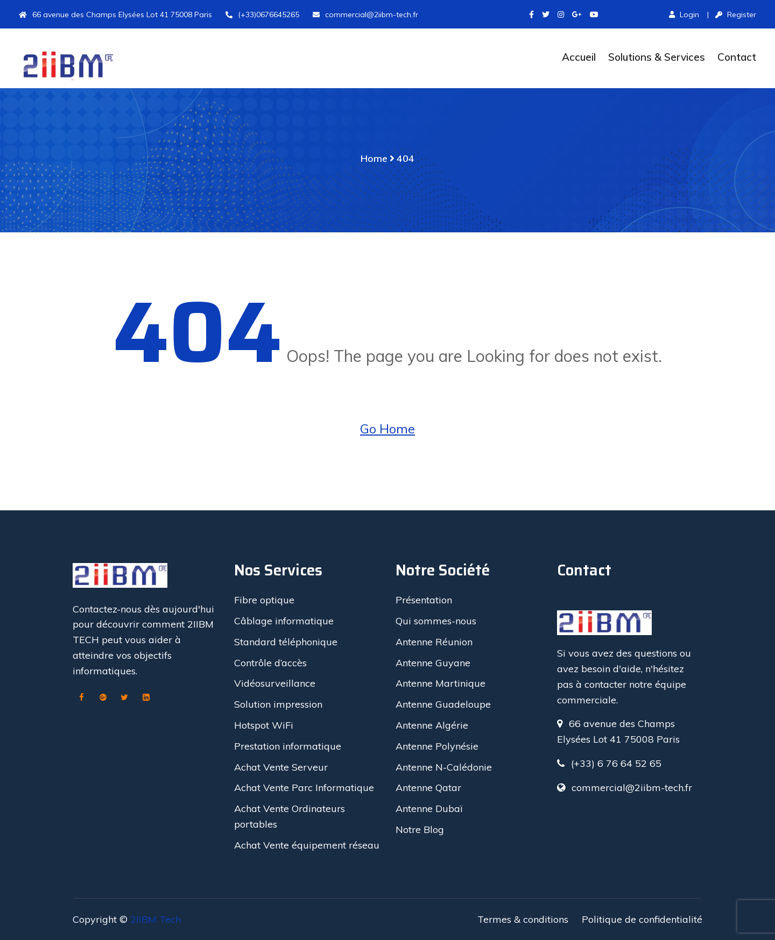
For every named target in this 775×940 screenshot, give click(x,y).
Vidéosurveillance (274, 683)
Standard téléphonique (285, 642)
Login (684, 14)
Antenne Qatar (428, 787)
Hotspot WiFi (263, 725)
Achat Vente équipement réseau (306, 845)
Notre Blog (420, 829)
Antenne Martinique (440, 683)
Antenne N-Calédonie (444, 767)
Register (735, 14)
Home (374, 158)
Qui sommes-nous (436, 621)
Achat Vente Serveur (281, 767)
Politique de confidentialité (642, 919)
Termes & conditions (522, 919)
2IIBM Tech (155, 919)
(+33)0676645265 (262, 14)
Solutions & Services (656, 57)
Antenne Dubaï (429, 808)
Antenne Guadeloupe (443, 704)
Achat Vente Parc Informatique (304, 787)
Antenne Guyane (433, 663)
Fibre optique (264, 600)
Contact (736, 57)
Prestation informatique (287, 746)
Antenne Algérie (432, 725)
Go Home (387, 429)
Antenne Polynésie (437, 746)
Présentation (424, 600)
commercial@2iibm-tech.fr (365, 14)
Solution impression (278, 704)
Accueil (579, 57)
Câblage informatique (284, 621)
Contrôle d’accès (270, 663)
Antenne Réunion (434, 642)
